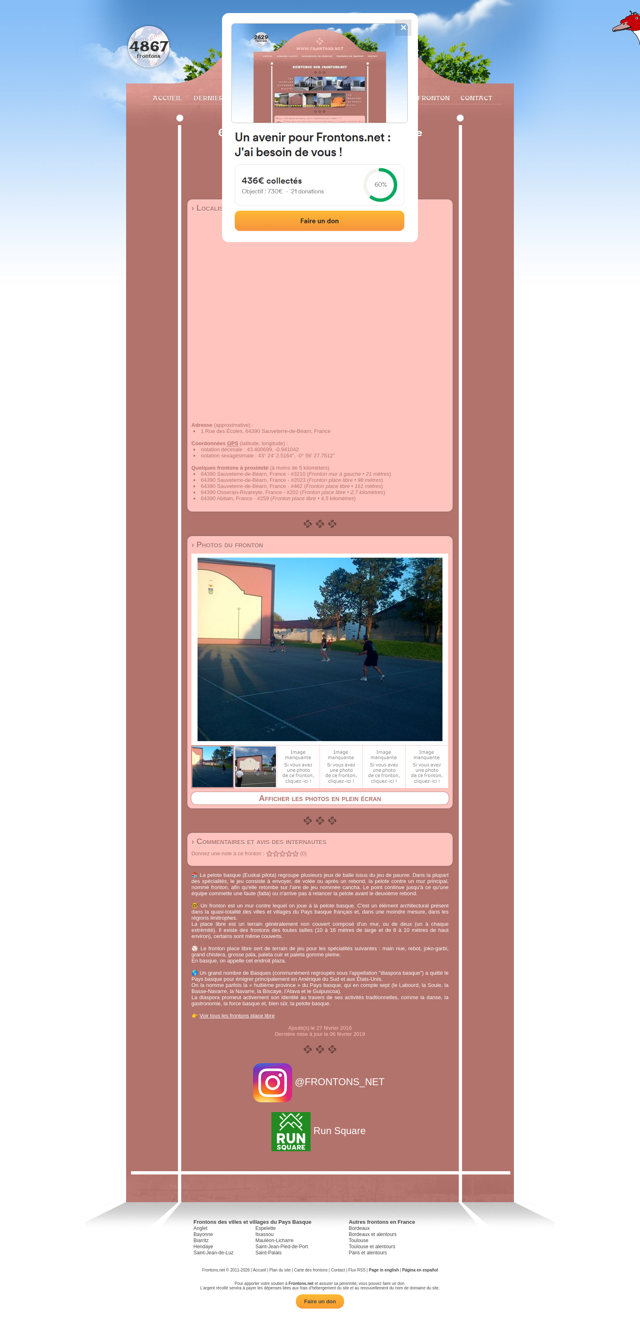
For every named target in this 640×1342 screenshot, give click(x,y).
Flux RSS (356, 1270)
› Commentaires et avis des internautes (259, 841)
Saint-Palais (269, 1253)
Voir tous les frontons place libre (237, 1016)
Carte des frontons (310, 1270)
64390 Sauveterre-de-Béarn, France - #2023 (253, 480)
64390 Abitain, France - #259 (235, 498)
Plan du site (280, 1270)
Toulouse (358, 1240)
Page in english (384, 1270)
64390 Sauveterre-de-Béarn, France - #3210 (253, 474)
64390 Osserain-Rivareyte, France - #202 (249, 492)
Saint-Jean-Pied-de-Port (282, 1246)
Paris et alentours (368, 1253)
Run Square (319, 1130)
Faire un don (320, 1301)
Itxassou (265, 1234)
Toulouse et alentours (372, 1246)
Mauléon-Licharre (274, 1240)
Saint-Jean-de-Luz (213, 1253)
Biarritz (201, 1240)
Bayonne (203, 1234)
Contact (475, 98)
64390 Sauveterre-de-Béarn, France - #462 (251, 486)
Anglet (200, 1228)
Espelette (266, 1228)
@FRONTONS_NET (320, 1081)
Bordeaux (359, 1228)
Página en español (420, 1270)
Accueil (167, 98)
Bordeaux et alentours (372, 1234)
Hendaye (203, 1246)
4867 (149, 46)
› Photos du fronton (227, 544)
